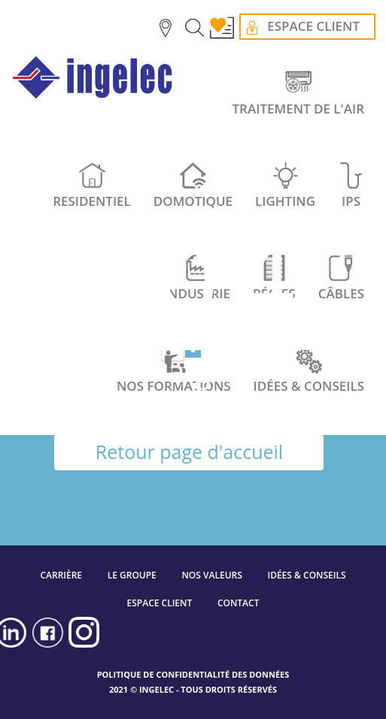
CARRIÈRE (61, 575)
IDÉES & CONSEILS (306, 575)
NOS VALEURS (211, 575)
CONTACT (238, 603)
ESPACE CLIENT (160, 603)
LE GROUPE (132, 575)
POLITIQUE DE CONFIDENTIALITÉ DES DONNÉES (193, 674)
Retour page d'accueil (189, 451)
